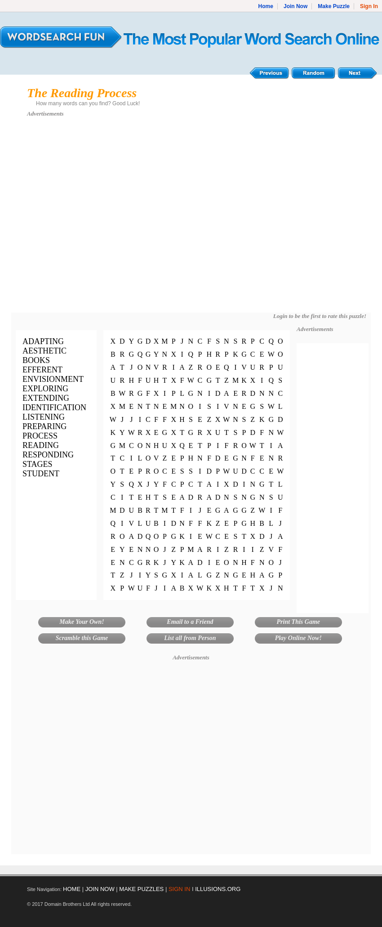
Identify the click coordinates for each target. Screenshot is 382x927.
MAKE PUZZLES (141, 889)
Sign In (369, 6)
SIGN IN (179, 889)
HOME (71, 889)
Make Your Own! (81, 621)
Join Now (295, 6)
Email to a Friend (190, 621)
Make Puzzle (334, 6)
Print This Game (298, 621)
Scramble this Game (82, 638)
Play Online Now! (298, 638)
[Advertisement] (89, 219)
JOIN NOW (100, 889)
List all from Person (190, 638)
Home (265, 6)
